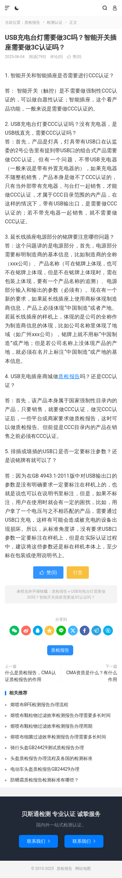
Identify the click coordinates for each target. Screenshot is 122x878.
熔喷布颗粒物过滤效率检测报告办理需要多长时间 (60, 715)
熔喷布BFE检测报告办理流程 (39, 704)
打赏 (77, 572)
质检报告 (61, 8)
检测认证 (54, 22)
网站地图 (83, 868)
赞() (74, 56)
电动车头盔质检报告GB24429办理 (44, 769)
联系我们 (38, 841)
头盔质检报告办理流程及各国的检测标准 (51, 758)
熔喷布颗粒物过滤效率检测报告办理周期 (51, 726)
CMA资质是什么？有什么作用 (91, 676)
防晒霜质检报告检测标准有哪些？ (44, 779)
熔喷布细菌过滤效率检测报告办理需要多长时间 (58, 736)
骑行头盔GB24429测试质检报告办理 (47, 747)
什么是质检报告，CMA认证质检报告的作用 (30, 676)
